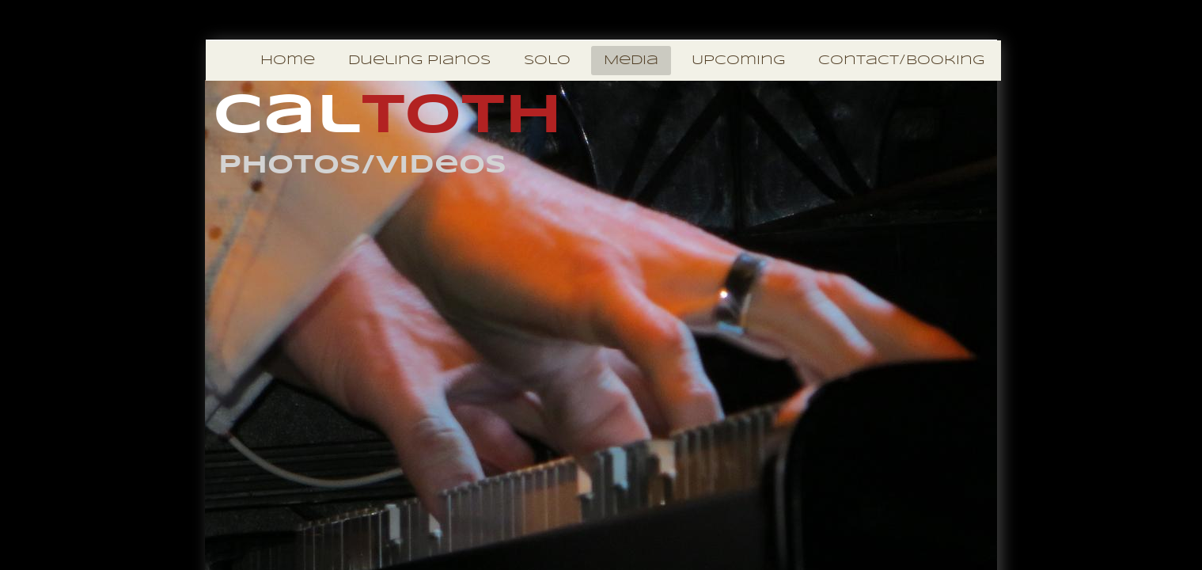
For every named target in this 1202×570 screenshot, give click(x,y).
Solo (547, 60)
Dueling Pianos (419, 60)
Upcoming (738, 60)
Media (631, 60)
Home (287, 60)
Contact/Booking (901, 60)
